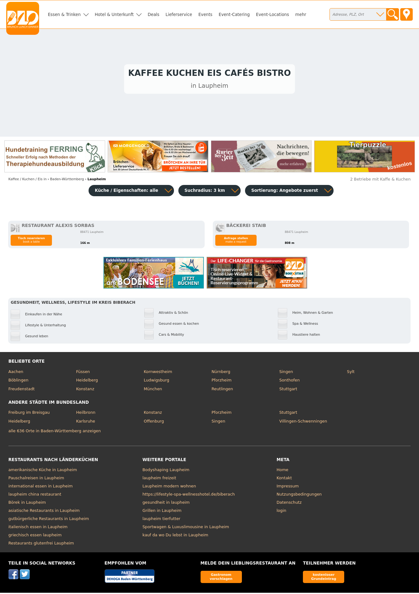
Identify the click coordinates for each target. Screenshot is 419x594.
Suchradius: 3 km (205, 191)
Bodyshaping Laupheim (165, 471)
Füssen (83, 373)
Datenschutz (289, 504)
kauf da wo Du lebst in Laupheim (175, 536)
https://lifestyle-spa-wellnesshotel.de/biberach (188, 495)
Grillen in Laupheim (161, 512)
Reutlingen (222, 390)
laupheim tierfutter (161, 520)
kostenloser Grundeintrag (323, 578)
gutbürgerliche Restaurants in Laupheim (48, 520)
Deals (153, 14)
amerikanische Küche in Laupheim (42, 471)
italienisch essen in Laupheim (38, 528)
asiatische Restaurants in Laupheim (44, 512)
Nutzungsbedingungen (299, 495)
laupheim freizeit (159, 479)
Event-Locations (272, 14)
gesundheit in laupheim (166, 504)
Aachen (15, 373)
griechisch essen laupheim (35, 536)
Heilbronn (85, 414)
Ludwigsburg (156, 381)
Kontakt (284, 479)
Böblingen (18, 381)
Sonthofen (289, 381)
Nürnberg (221, 373)
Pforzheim (222, 381)
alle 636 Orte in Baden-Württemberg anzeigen (54, 432)
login (281, 512)
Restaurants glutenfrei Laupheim (41, 544)
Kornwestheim (158, 373)
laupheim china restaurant (34, 495)
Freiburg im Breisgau (29, 414)
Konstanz (85, 390)
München (153, 390)
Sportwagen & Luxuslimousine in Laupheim (185, 528)
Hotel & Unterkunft (114, 14)
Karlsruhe (85, 422)
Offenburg (154, 422)
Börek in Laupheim (27, 504)
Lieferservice (179, 14)
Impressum (288, 487)
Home (283, 471)
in (27, 181)
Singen (286, 373)
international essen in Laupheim (40, 487)
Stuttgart (288, 390)
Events (205, 14)
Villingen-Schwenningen (303, 422)
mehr (300, 14)
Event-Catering (234, 14)
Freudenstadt (21, 390)
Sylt (351, 373)
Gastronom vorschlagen (221, 578)
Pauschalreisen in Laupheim (36, 479)
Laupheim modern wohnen (169, 487)
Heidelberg (87, 381)
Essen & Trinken (64, 14)
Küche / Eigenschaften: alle (126, 191)
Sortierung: (284, 191)
